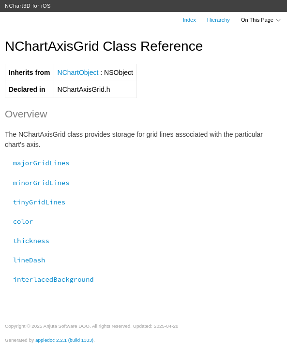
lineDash (25, 260)
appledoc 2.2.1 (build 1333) (64, 340)
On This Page (261, 20)
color (19, 221)
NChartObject (78, 72)
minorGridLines (37, 182)
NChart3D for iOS (28, 6)
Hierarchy (218, 20)
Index (189, 20)
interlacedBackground (49, 279)
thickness (27, 240)
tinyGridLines (35, 202)
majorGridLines (37, 163)
